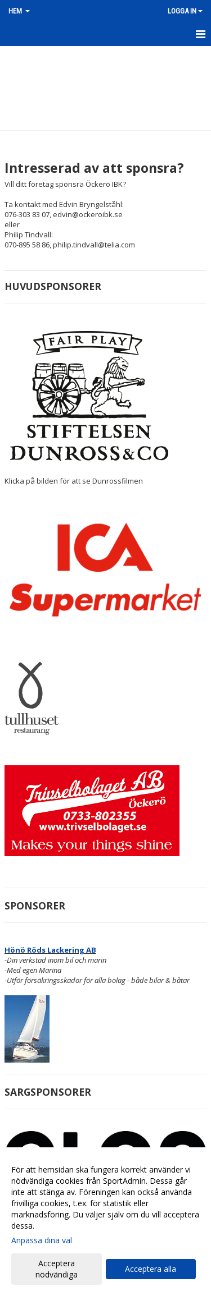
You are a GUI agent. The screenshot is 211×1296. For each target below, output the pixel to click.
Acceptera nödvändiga (56, 1269)
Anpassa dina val (41, 1240)
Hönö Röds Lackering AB (50, 950)
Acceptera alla (150, 1268)
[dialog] (105, 1221)
